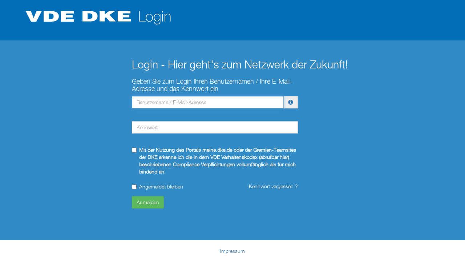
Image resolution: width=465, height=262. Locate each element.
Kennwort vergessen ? (273, 186)
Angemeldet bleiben (157, 186)
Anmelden (148, 202)
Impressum (232, 251)
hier (284, 157)
